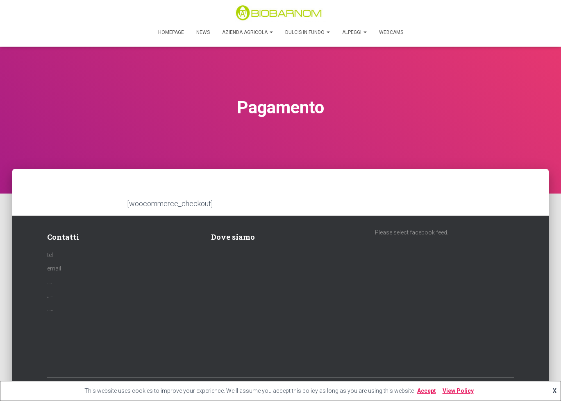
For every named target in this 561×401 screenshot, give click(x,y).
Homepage (171, 32)
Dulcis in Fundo (307, 32)
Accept (426, 390)
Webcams (391, 32)
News (203, 32)
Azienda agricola (247, 32)
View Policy (458, 390)
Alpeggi (354, 32)
